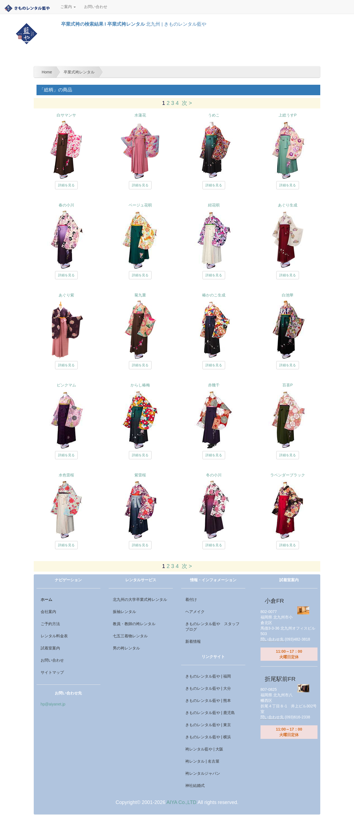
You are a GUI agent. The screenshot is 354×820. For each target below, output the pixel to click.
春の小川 (66, 205)
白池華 (287, 295)
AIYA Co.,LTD (181, 802)
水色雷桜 (66, 475)
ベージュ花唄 (140, 205)
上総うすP (287, 115)
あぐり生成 (287, 205)
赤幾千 (214, 385)
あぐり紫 (66, 295)
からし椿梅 (140, 385)
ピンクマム (66, 385)
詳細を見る (66, 185)
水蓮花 (140, 115)
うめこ (214, 115)
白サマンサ (66, 115)
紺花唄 (214, 205)
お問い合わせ (95, 7)
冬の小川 (214, 475)
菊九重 (140, 295)
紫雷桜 (140, 475)
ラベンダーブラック (287, 475)
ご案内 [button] (68, 7)
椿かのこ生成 (213, 295)
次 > (187, 103)
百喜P (287, 385)
